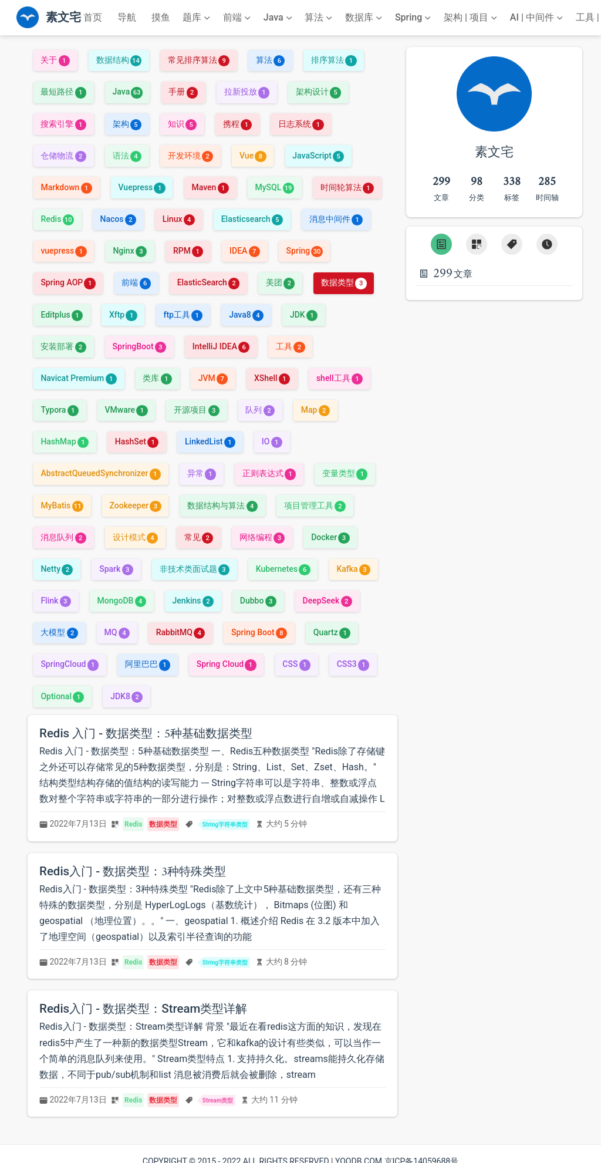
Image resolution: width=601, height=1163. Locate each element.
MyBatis (61, 505)
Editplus (61, 314)
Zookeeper (135, 505)
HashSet (137, 441)
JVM (213, 378)
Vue (252, 155)
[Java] (279, 17)
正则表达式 (269, 473)
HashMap (64, 441)
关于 (54, 60)
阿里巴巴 (147, 664)
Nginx (130, 250)
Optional (62, 696)
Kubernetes (283, 569)
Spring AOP (67, 282)
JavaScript (318, 155)
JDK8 (126, 696)
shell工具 (339, 378)
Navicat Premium (78, 378)
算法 (270, 60)
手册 (182, 91)
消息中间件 (336, 219)
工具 (290, 346)
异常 (201, 473)
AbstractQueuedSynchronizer (100, 473)
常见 (198, 537)
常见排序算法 (198, 60)
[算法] (320, 17)
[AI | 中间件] (537, 17)
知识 (182, 124)
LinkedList (210, 441)
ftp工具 (182, 314)
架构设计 (318, 91)
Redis (56, 219)
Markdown (66, 187)
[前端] (238, 17)
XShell (272, 378)
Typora (59, 409)
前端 (135, 282)
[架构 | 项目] (471, 17)
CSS (296, 664)
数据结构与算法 (222, 505)
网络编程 (262, 537)
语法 (127, 155)
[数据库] (364, 17)
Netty (56, 569)
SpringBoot (139, 346)
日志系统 (300, 124)
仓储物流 (63, 155)
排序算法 (333, 60)
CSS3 (353, 664)
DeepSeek (327, 600)
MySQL (274, 187)
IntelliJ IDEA (221, 346)
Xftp (123, 314)
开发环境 (190, 155)
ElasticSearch (208, 282)
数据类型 (343, 282)
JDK (304, 314)
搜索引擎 (63, 124)
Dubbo (258, 600)
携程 (237, 124)
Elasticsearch (252, 219)
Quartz (331, 632)
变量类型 (344, 473)
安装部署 (63, 346)
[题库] (197, 17)
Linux (179, 219)
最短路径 (63, 91)
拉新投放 (246, 91)
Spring (304, 250)
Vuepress (142, 187)
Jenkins (193, 600)
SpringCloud (69, 664)
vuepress (63, 250)
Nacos (118, 219)
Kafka (353, 569)
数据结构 (118, 60)
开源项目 (196, 409)
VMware (126, 409)
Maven (209, 187)
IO (272, 441)
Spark (116, 569)
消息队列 (63, 537)
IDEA (244, 250)
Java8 (246, 314)
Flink (55, 600)
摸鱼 (160, 17)
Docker (330, 537)
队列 (259, 409)
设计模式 (135, 537)
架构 (127, 124)
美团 (280, 282)
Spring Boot (259, 632)
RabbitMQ (180, 632)
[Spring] (414, 17)
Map (315, 409)
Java (128, 91)
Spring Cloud (226, 664)
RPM (188, 250)
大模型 (58, 632)
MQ (117, 632)
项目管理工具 (315, 505)
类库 (157, 378)
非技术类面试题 (194, 569)
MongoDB (121, 600)
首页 (92, 17)
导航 (126, 17)
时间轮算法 (347, 187)
